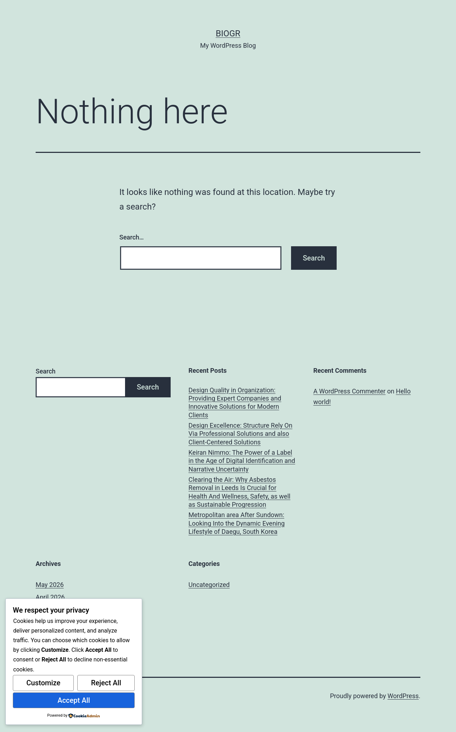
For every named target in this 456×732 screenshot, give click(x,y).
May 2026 (50, 584)
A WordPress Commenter (350, 391)
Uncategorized (209, 584)
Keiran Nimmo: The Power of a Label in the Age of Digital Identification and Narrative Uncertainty (241, 461)
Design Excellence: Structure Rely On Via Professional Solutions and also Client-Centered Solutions (240, 434)
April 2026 (50, 597)
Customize (43, 683)
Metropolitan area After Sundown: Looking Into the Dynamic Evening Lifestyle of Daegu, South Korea (236, 523)
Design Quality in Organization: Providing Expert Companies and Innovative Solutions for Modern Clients (234, 402)
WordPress (403, 696)
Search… (131, 237)
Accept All (73, 700)
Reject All (106, 683)
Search (46, 371)
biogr (228, 33)
